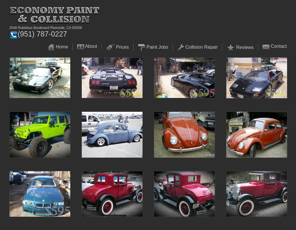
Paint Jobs (157, 47)
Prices (122, 47)
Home (62, 46)
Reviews (245, 47)
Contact (279, 46)
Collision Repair (201, 47)
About (91, 46)
